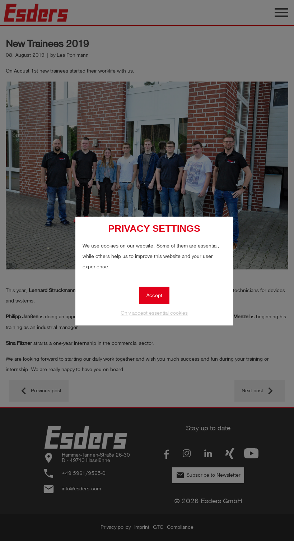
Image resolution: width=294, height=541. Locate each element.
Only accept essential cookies (154, 313)
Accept (154, 295)
